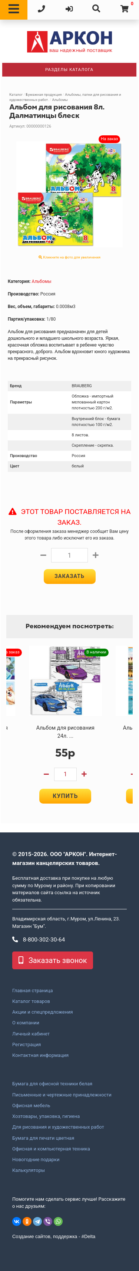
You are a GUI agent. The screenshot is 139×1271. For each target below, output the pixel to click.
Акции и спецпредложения (42, 1012)
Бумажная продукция (44, 94)
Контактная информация (40, 1055)
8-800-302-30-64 (38, 939)
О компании (25, 1022)
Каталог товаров (31, 1001)
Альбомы (59, 100)
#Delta (88, 1236)
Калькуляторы (28, 1170)
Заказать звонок (53, 960)
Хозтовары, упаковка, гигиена (46, 1116)
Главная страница (32, 990)
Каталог (16, 94)
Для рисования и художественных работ (58, 1127)
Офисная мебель (31, 1105)
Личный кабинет (31, 1034)
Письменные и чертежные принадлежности (62, 1095)
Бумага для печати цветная (43, 1138)
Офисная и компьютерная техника (51, 1149)
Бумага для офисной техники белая (52, 1083)
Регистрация (26, 1044)
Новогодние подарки (36, 1159)
